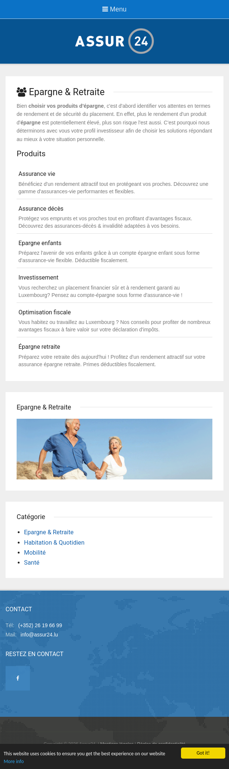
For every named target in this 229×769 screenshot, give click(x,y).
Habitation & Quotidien (54, 542)
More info (14, 762)
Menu (114, 9)
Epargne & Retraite (49, 532)
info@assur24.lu (39, 635)
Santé (32, 562)
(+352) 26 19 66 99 (40, 625)
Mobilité (35, 552)
